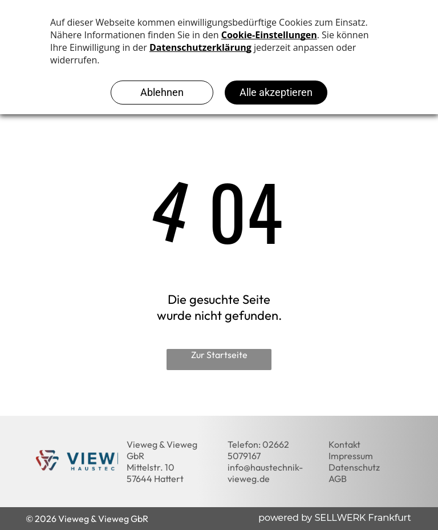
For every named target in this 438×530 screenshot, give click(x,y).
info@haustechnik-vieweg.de (265, 472)
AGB (337, 478)
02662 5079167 (258, 450)
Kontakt (344, 444)
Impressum (350, 455)
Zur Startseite (219, 354)
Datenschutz (354, 467)
